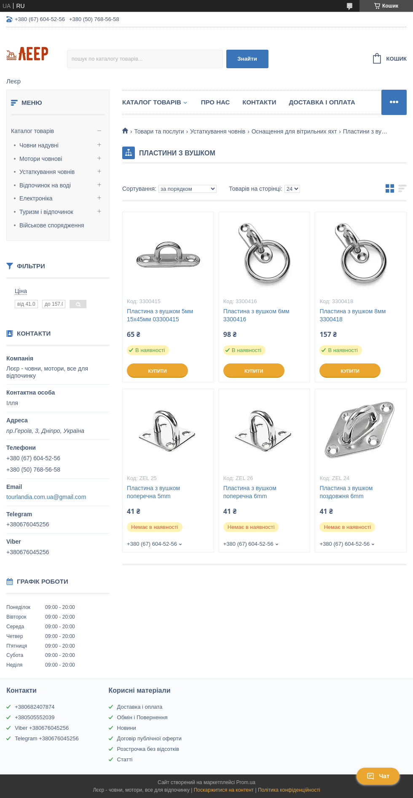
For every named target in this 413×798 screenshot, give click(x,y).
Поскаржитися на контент (224, 790)
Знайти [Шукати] (247, 59)
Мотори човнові (40, 158)
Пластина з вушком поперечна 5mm (153, 492)
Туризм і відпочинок (46, 211)
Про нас (215, 102)
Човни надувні (39, 145)
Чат (378, 776)
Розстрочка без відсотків (148, 749)
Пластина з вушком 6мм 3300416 (256, 315)
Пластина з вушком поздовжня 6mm (346, 492)
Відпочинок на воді (45, 185)
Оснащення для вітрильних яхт (294, 131)
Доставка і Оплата (322, 102)
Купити (157, 371)
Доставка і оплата (140, 707)
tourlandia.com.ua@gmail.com (46, 497)
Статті (125, 759)
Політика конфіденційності (289, 790)
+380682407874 (34, 707)
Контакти (259, 102)
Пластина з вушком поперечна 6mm (249, 492)
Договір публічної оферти (149, 738)
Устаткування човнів (47, 171)
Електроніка (36, 198)
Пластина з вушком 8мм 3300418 (352, 315)
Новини (126, 728)
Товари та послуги (159, 131)
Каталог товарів (32, 131)
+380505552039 (34, 717)
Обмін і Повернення (142, 717)
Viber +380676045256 (42, 728)
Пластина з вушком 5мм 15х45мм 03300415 (160, 315)
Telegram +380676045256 (46, 738)
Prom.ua (245, 782)
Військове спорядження (51, 225)
